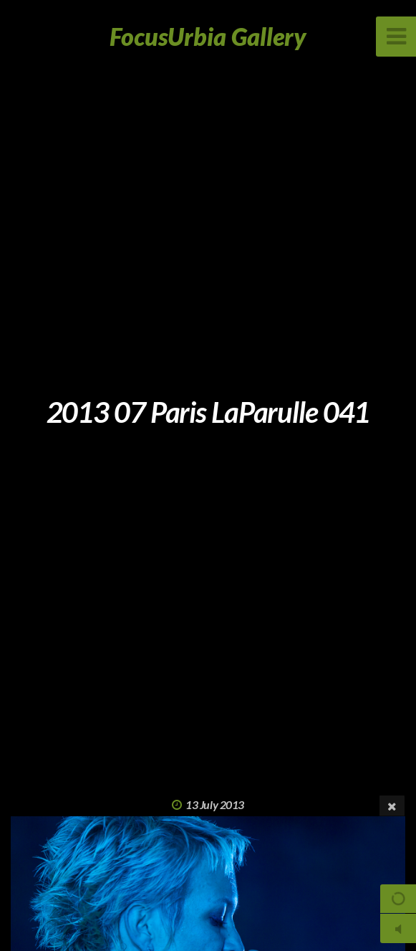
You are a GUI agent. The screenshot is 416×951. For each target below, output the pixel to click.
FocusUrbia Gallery (208, 36)
